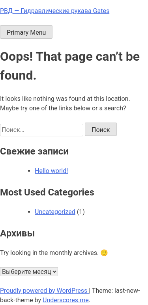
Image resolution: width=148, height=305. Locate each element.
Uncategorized (55, 212)
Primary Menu (26, 32)
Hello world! (51, 171)
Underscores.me (66, 300)
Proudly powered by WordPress (44, 290)
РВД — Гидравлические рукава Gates (54, 11)
